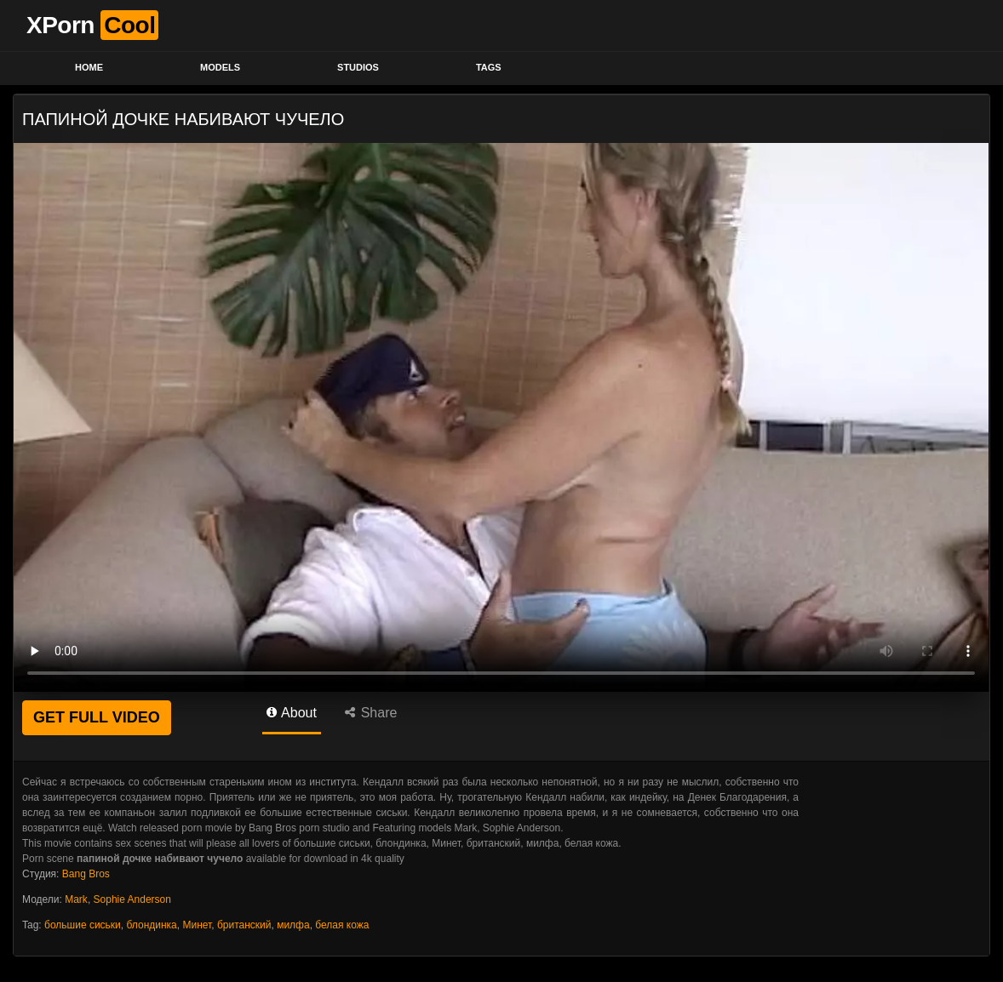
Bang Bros (86, 874)
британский (244, 925)
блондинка (151, 925)
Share (371, 712)
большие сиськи (82, 925)
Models (220, 67)
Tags (489, 67)
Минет (196, 925)
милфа (293, 925)
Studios (358, 67)
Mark (76, 899)
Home (89, 67)
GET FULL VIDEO (96, 717)
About (292, 712)
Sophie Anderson (132, 899)
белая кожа (342, 925)
